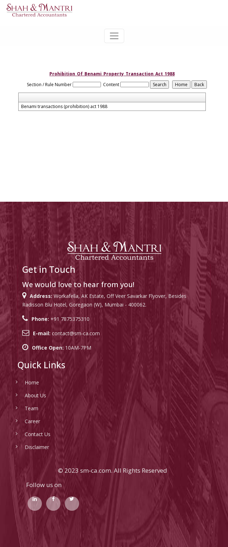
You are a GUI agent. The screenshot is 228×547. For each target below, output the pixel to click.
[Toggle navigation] (114, 36)
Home (21, 382)
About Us (24, 395)
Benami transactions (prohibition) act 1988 (64, 106)
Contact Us (27, 434)
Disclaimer (26, 447)
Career (21, 421)
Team (21, 408)
